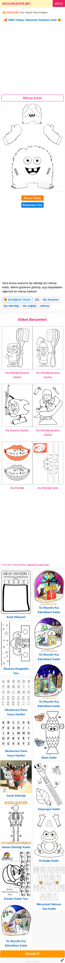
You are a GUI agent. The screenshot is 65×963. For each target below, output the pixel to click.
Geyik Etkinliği (15, 795)
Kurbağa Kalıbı (49, 860)
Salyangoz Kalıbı (49, 809)
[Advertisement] (32, 58)
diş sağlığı (29, 305)
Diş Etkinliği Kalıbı (47, 487)
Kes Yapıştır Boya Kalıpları (33, 12)
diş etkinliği (11, 305)
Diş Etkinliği (17, 487)
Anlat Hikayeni (15, 617)
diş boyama (50, 299)
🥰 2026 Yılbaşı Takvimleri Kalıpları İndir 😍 (32, 20)
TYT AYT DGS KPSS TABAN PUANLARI (25, 564)
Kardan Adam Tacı (16, 898)
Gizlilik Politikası (32, 961)
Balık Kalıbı (48, 757)
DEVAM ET (32, 953)
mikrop (44, 305)
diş (37, 299)
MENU (59, 3)
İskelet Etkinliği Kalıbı (16, 847)
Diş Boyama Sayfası (17, 430)
